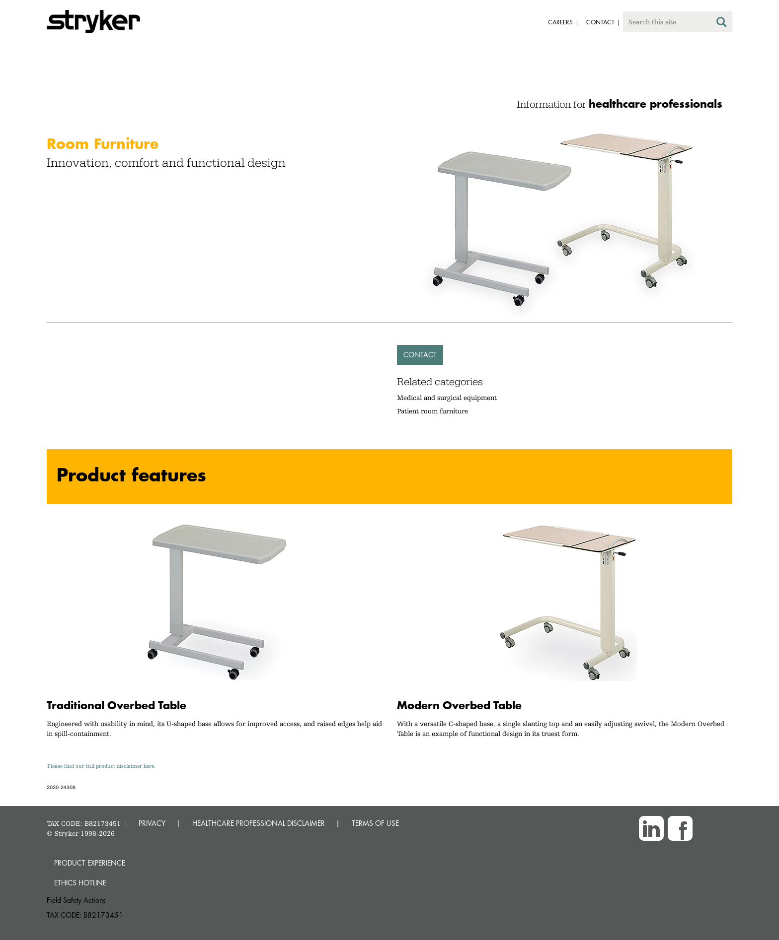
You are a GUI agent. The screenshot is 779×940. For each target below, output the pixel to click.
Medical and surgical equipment (447, 398)
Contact (420, 354)
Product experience (89, 863)
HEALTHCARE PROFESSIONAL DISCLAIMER (258, 823)
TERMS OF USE (375, 823)
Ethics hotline (80, 882)
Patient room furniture (432, 411)
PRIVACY (152, 823)
